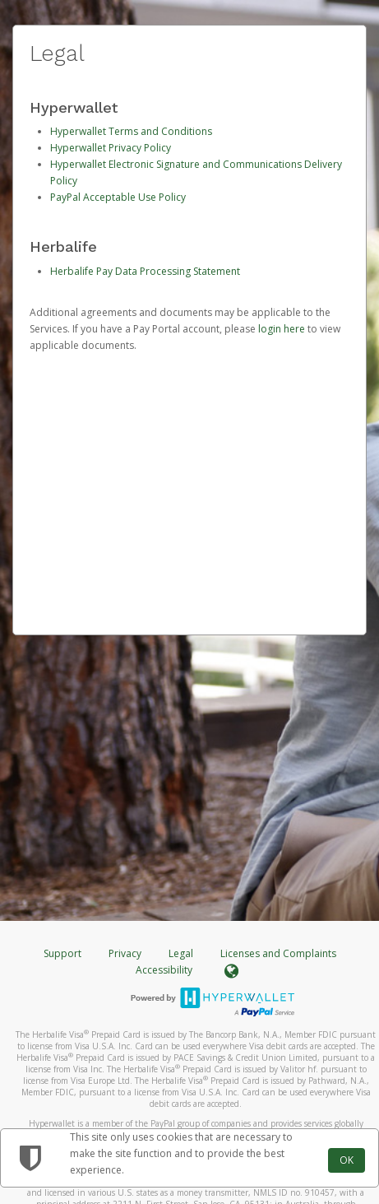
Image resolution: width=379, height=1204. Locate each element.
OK (347, 1160)
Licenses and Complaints (278, 953)
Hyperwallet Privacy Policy (110, 148)
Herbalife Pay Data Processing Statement (145, 271)
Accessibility (164, 970)
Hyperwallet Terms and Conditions (131, 131)
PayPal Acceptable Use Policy (118, 197)
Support (62, 953)
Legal (181, 953)
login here (281, 329)
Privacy (125, 953)
